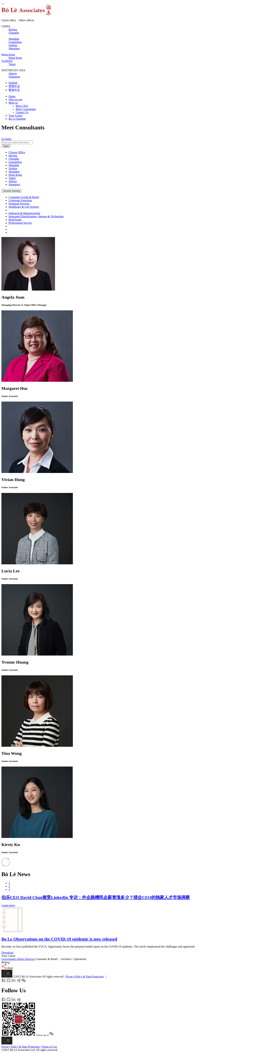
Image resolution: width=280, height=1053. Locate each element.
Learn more (8, 905)
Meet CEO (22, 105)
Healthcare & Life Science (24, 206)
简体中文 (14, 86)
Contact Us (22, 112)
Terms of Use (49, 1046)
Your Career (15, 115)
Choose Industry (11, 191)
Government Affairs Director (18, 959)
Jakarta (13, 181)
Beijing (13, 155)
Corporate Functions (20, 200)
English (13, 82)
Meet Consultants (26, 109)
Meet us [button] (13, 102)
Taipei (6, 146)
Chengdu (14, 158)
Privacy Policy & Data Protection (84, 976)
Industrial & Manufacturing (24, 213)
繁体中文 (14, 89)
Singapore (14, 184)
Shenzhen (14, 171)
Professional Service (20, 222)
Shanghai (14, 165)
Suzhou (13, 168)
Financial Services (19, 203)
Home (12, 96)
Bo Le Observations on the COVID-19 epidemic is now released (59, 939)
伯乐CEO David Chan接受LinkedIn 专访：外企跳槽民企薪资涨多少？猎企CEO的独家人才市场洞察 (95, 897)
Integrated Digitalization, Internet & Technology (36, 216)
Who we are (15, 99)
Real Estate (15, 219)
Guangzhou (15, 161)
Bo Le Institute (17, 118)
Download (7, 952)
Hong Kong (15, 174)
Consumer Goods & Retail (24, 197)
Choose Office (17, 152)
